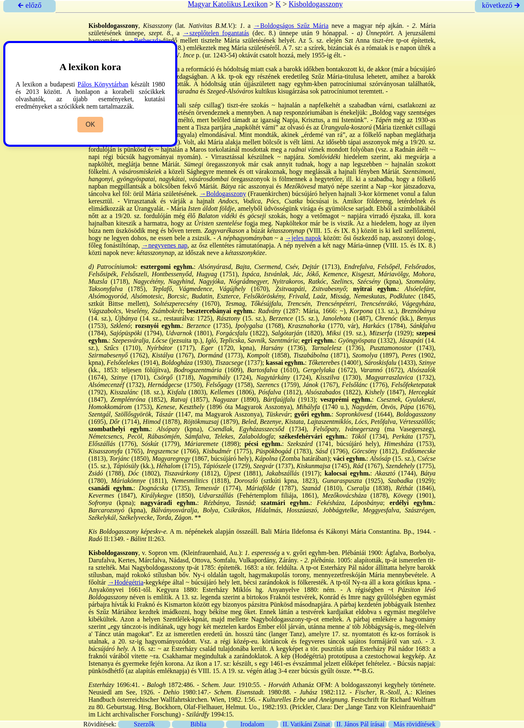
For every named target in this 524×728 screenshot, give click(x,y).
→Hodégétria (125, 582)
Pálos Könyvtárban (102, 84)
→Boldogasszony (222, 193)
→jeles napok (303, 237)
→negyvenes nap (164, 245)
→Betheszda (144, 40)
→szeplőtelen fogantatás (216, 33)
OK (90, 124)
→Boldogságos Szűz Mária (291, 25)
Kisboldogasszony (316, 4)
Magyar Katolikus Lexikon (228, 4)
